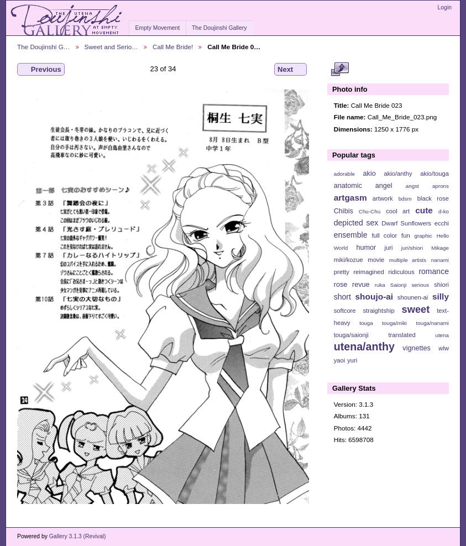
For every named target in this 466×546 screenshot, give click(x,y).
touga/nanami (432, 323)
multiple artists (407, 260)
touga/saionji (351, 335)
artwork (383, 198)
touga (366, 323)
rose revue (352, 284)
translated (401, 335)
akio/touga (434, 173)
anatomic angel (363, 186)
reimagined (368, 272)
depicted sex (356, 222)
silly (440, 296)
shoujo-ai (374, 296)
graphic (423, 236)
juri (389, 247)
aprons (440, 186)
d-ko (443, 211)
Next (290, 69)
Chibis (343, 211)
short (342, 296)
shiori (441, 284)
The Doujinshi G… (43, 46)
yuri (352, 360)
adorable (344, 174)
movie (376, 259)
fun (405, 235)
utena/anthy (364, 346)
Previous (40, 69)
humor (366, 247)
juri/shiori (412, 248)
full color (384, 235)
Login (445, 7)
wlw (443, 348)
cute (424, 210)
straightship (378, 310)
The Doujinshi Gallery (219, 28)
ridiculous (401, 272)
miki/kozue (348, 259)
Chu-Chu (369, 211)
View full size (340, 69)
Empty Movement (157, 28)
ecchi (441, 223)
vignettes (416, 348)
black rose (433, 198)
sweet (416, 309)
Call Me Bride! (173, 46)
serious (420, 285)
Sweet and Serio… (111, 46)
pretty (341, 272)
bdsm (405, 199)
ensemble (351, 234)
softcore (345, 310)
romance (433, 271)
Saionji (398, 285)
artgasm (350, 197)
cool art (398, 211)
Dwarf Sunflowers (406, 223)
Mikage (440, 248)
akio (369, 173)
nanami (440, 260)
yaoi (339, 360)
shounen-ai (412, 297)
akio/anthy (398, 173)
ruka (380, 285)
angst (412, 186)
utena (442, 335)
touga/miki (394, 323)
